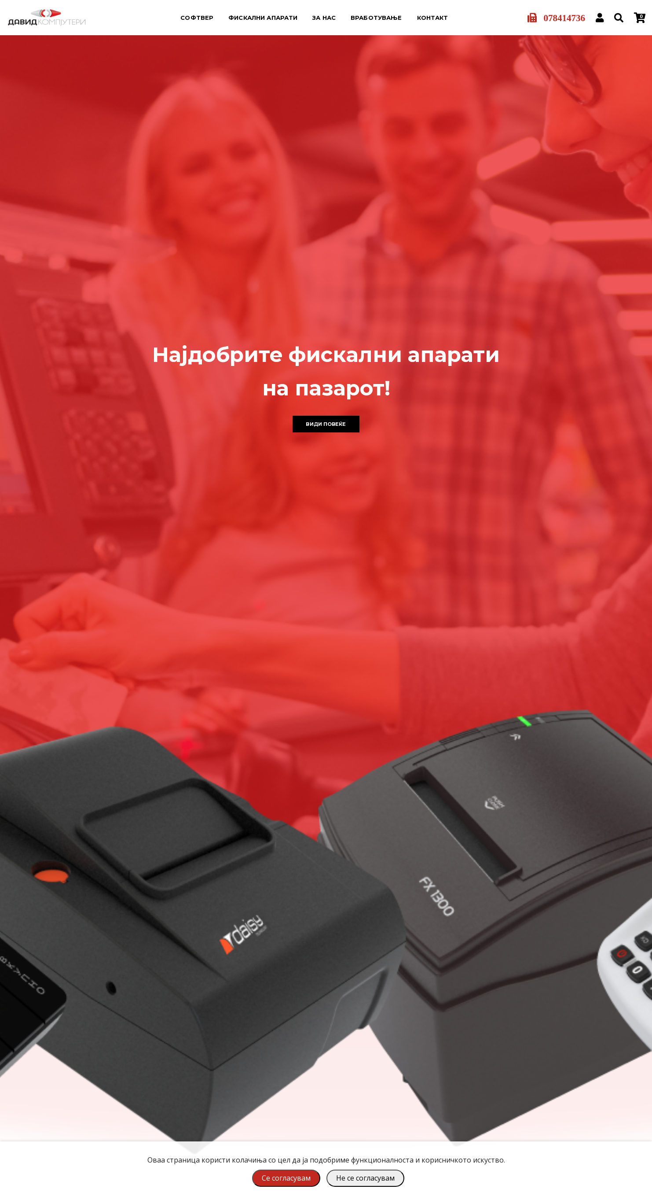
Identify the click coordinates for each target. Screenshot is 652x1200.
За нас (324, 17)
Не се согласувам (365, 1178)
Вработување (376, 17)
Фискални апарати (262, 17)
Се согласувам (286, 1178)
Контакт (432, 17)
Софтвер (196, 17)
